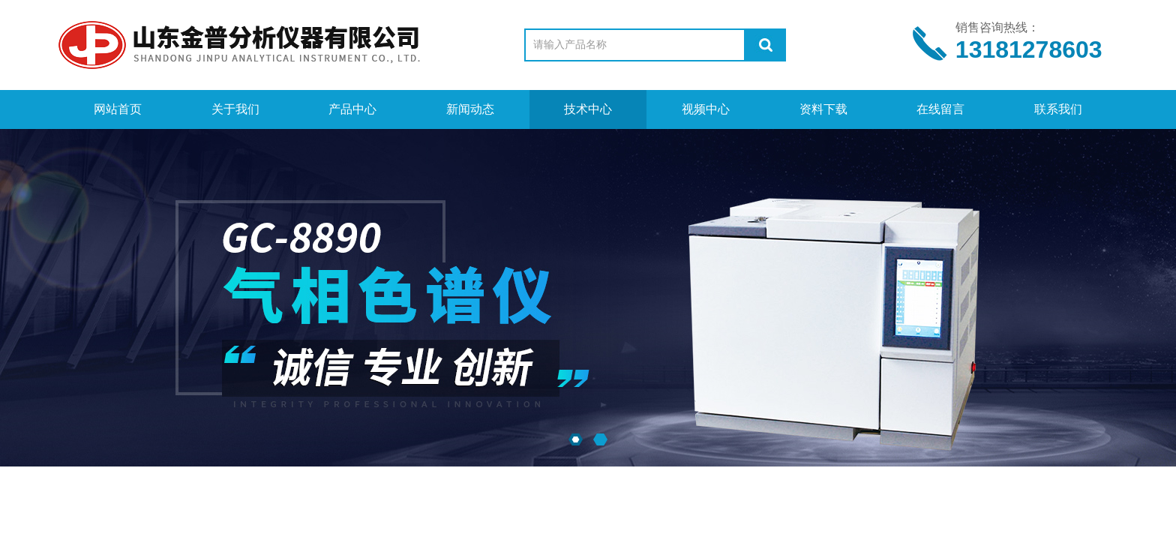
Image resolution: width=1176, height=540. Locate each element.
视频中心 (706, 109)
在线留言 (940, 109)
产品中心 (352, 109)
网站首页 (118, 109)
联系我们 (1058, 109)
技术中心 (588, 109)
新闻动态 (470, 109)
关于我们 (236, 109)
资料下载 (824, 109)
